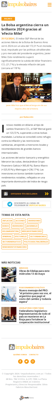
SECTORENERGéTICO (11, 242)
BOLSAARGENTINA (10, 231)
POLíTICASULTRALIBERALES (36, 242)
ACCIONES (20, 220)
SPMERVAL (6, 236)
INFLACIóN (7, 220)
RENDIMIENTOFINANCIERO (14, 247)
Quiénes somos (20, 354)
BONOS (5, 226)
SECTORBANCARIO (38, 236)
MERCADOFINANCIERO (32, 231)
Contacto (33, 354)
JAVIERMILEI (32, 226)
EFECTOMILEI (21, 236)
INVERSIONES (34, 220)
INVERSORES (17, 226)
